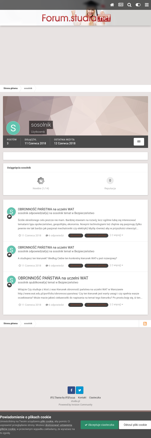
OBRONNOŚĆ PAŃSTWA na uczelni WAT (46, 209)
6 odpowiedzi (55, 235)
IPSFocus (70, 397)
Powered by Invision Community (75, 404)
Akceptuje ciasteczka (99, 424)
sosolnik (23, 213)
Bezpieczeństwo (84, 213)
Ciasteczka (95, 397)
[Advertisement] (75, 55)
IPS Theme (56, 397)
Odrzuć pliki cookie (135, 424)
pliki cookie (47, 421)
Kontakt (82, 397)
